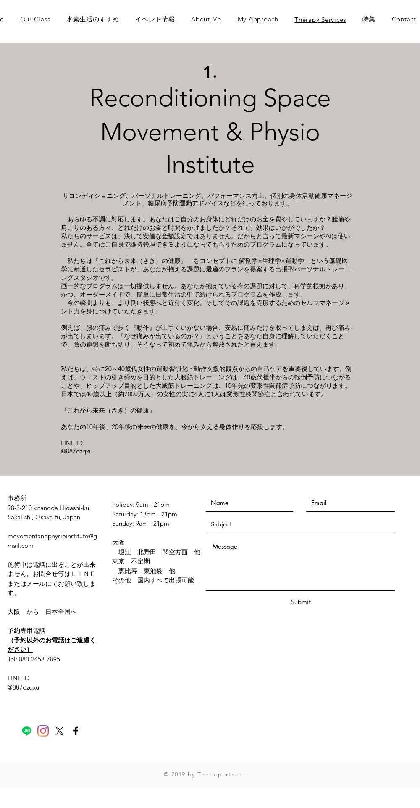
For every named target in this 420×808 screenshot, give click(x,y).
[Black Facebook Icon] (75, 731)
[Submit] (301, 602)
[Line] (26, 731)
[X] (59, 731)
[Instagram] (43, 731)
